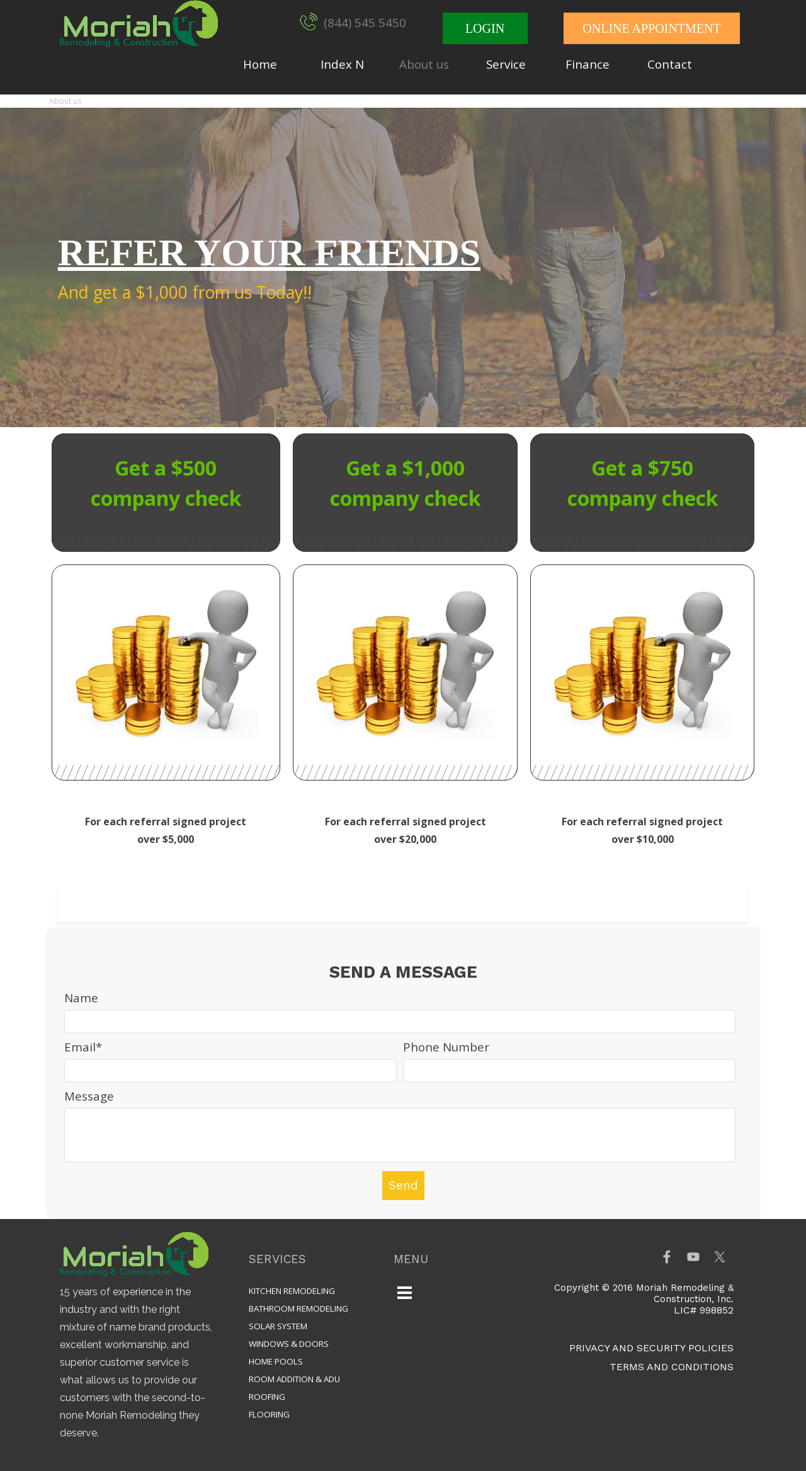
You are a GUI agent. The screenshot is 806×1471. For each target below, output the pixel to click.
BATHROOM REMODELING (298, 1308)
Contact (669, 64)
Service (506, 64)
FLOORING (269, 1414)
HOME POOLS (276, 1361)
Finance (587, 64)
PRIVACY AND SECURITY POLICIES (651, 1348)
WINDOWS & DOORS (289, 1343)
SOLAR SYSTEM (278, 1326)
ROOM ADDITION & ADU (294, 1379)
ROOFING (267, 1396)
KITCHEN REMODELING (292, 1290)
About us (424, 64)
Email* (83, 1047)
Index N (342, 64)
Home (260, 64)
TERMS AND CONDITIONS (672, 1367)
